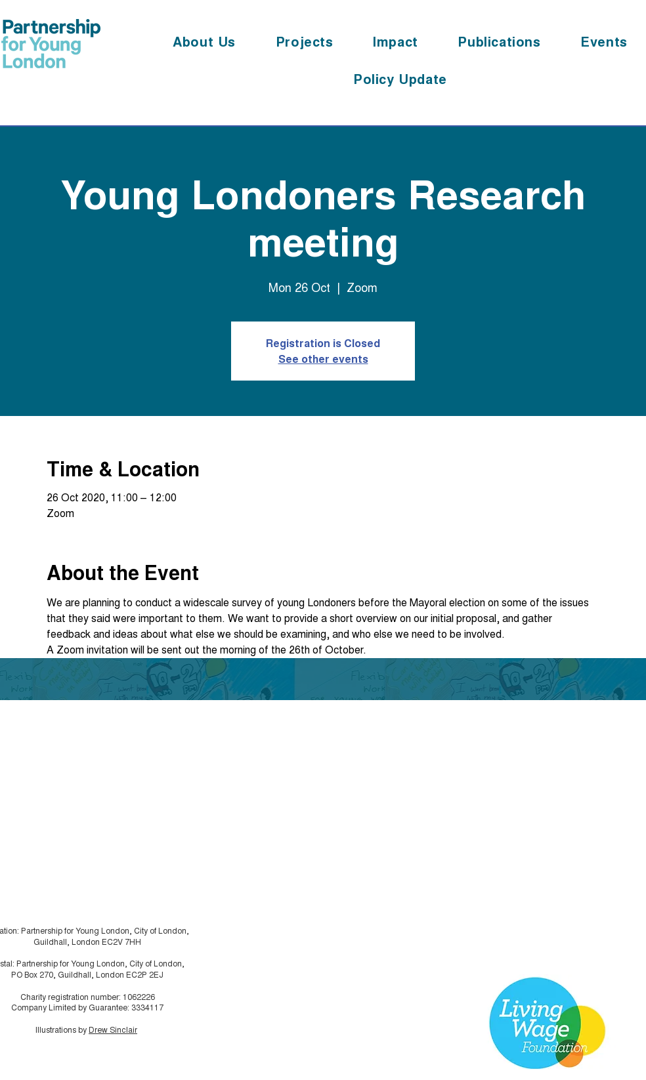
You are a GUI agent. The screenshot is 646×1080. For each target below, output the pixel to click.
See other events (323, 358)
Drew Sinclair (113, 1029)
